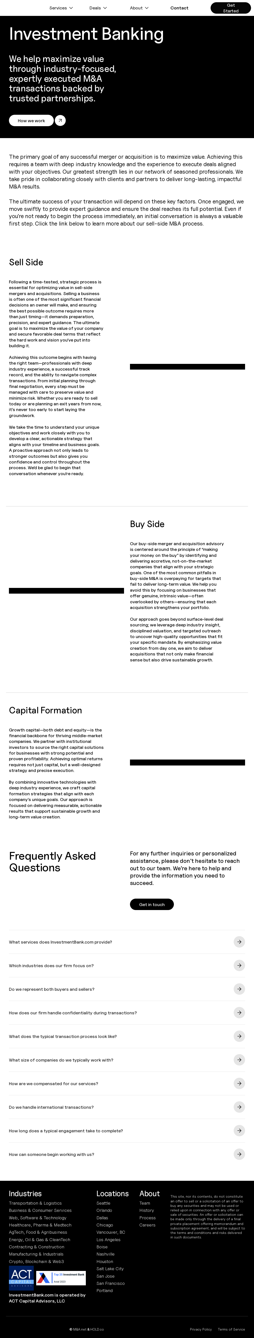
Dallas (102, 1217)
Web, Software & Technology (37, 1217)
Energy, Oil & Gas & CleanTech (39, 1239)
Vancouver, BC (110, 1232)
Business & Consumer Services (40, 1210)
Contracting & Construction (36, 1246)
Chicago (104, 1224)
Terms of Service (231, 1329)
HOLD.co (97, 1329)
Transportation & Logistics (35, 1203)
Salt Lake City (110, 1268)
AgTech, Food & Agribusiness (38, 1232)
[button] (61, 8)
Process (147, 1217)
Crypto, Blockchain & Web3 (36, 1261)
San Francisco (110, 1283)
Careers (147, 1224)
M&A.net (80, 1329)
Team (144, 1203)
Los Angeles (108, 1239)
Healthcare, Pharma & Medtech (40, 1224)
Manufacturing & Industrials (36, 1254)
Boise (102, 1246)
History (146, 1210)
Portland (104, 1290)
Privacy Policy (201, 1329)
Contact (179, 7)
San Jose (105, 1276)
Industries (25, 1194)
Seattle (103, 1203)
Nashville (105, 1254)
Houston (104, 1261)
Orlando (104, 1210)
